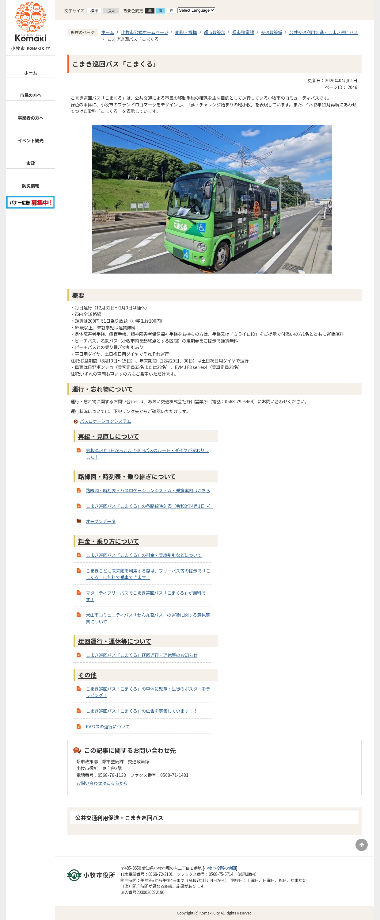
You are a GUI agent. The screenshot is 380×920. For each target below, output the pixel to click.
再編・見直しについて (108, 436)
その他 (87, 674)
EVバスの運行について (108, 726)
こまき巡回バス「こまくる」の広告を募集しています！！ (141, 710)
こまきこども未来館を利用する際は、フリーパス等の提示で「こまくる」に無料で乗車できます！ (148, 574)
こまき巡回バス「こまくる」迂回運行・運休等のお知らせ (141, 655)
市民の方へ (30, 95)
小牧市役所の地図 (220, 868)
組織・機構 (186, 32)
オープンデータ (101, 521)
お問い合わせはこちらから (102, 783)
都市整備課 (243, 32)
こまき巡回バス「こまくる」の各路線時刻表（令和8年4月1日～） (149, 506)
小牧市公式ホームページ (144, 32)
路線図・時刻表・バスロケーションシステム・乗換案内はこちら (148, 490)
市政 (30, 163)
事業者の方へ (31, 117)
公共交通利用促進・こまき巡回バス (323, 32)
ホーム (30, 72)
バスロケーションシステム (105, 421)
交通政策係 (271, 32)
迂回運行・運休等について (114, 641)
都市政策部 (214, 32)
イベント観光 (31, 140)
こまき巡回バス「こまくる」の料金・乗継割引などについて (144, 555)
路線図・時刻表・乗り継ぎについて (127, 476)
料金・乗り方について (108, 541)
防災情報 (30, 185)
